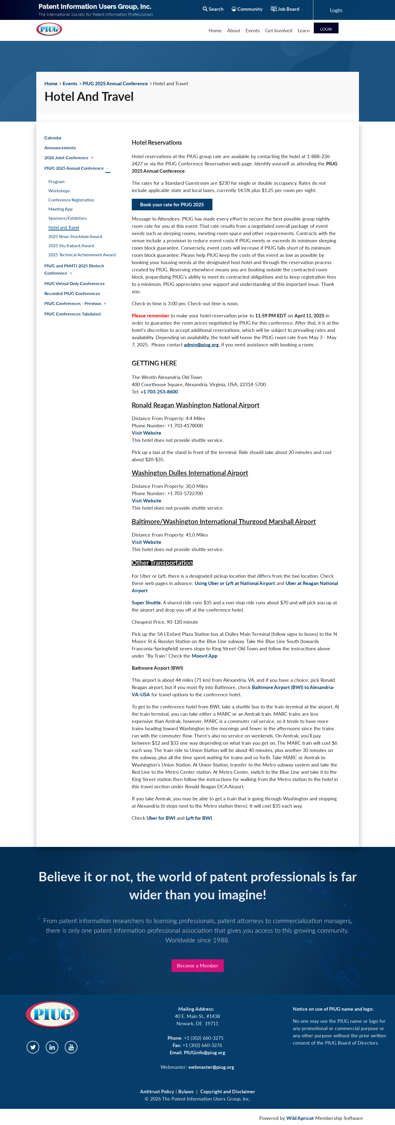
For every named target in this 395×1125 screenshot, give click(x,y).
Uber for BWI (161, 818)
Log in (336, 10)
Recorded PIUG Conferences (72, 293)
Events (70, 83)
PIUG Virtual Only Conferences (74, 283)
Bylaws (186, 1091)
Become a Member (197, 965)
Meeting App (60, 208)
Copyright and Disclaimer (227, 1091)
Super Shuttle (146, 602)
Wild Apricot (300, 1118)
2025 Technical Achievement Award (82, 254)
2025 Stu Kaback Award (71, 245)
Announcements (60, 147)
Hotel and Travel (63, 227)
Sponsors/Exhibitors (67, 218)
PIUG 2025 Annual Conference (115, 83)
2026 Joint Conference (66, 157)
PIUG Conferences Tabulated (72, 313)
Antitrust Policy (157, 1091)
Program (56, 181)
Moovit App (204, 656)
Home (51, 83)
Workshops (59, 190)
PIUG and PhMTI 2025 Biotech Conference (74, 269)
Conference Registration (71, 199)
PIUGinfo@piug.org (204, 1052)
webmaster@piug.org (211, 1067)
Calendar (53, 137)
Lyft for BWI (199, 818)
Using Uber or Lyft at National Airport (235, 583)
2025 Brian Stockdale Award (75, 236)
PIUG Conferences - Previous (72, 303)
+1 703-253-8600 (159, 392)
